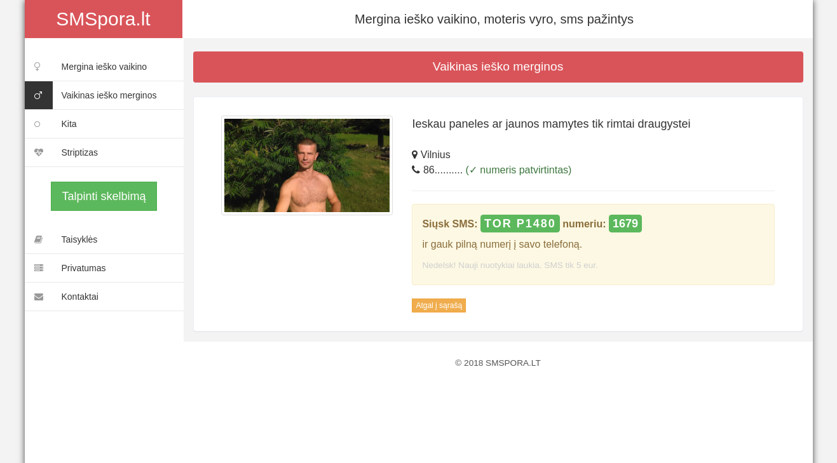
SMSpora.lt (103, 18)
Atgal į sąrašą (439, 305)
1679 (625, 223)
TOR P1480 (520, 223)
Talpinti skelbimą (104, 196)
